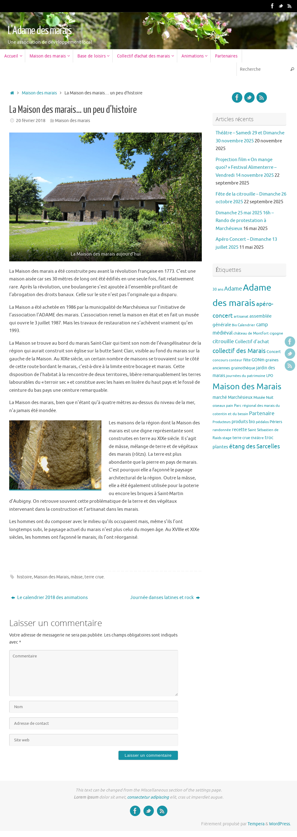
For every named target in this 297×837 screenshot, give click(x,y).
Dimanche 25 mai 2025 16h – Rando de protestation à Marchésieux (245, 221)
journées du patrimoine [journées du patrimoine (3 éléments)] (245, 375)
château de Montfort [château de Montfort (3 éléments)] (251, 333)
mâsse (77, 577)
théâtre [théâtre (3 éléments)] (257, 437)
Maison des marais (39, 93)
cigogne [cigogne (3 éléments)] (276, 333)
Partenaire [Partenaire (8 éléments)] (262, 413)
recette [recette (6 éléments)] (239, 429)
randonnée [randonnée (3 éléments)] (222, 429)
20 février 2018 (30, 120)
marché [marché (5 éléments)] (220, 397)
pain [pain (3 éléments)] (229, 405)
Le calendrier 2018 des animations (49, 598)
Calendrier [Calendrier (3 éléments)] (246, 325)
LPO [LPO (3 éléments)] (269, 375)
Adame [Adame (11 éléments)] (233, 288)
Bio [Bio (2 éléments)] (234, 325)
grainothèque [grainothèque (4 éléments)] (243, 368)
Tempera (256, 824)
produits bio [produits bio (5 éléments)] (243, 421)
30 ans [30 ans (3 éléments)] (218, 289)
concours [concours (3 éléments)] (220, 360)
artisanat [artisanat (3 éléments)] (241, 316)
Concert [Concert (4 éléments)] (274, 351)
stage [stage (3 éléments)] (227, 437)
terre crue (94, 577)
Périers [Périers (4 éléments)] (276, 421)
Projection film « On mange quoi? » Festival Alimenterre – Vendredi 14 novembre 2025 (246, 167)
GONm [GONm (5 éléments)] (258, 360)
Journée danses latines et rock (165, 598)
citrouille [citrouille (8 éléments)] (223, 341)
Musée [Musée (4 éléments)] (259, 397)
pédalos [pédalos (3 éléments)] (262, 421)
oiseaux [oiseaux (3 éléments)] (219, 405)
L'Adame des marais (39, 31)
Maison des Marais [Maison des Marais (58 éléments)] (247, 386)
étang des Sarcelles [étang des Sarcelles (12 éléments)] (254, 446)
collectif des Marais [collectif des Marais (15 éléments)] (239, 351)
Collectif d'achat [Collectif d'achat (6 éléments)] (252, 342)
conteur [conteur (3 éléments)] (235, 360)
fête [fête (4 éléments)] (247, 360)
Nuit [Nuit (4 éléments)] (269, 397)
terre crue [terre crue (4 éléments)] (241, 437)
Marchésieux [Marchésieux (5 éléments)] (240, 397)
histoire (24, 577)
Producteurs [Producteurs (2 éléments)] (222, 422)
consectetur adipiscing (148, 797)
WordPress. (280, 824)
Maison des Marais (51, 577)
